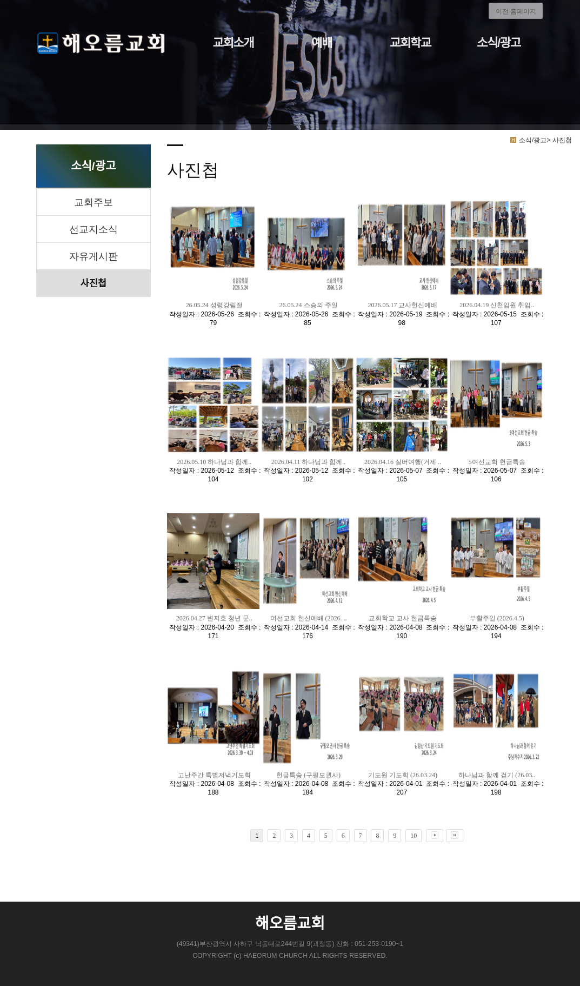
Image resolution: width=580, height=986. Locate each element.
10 (413, 835)
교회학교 (410, 43)
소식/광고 (499, 43)
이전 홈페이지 (516, 11)
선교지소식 (93, 229)
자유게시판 (93, 256)
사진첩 (93, 283)
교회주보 (93, 202)
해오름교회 (290, 923)
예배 (321, 43)
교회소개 (233, 43)
